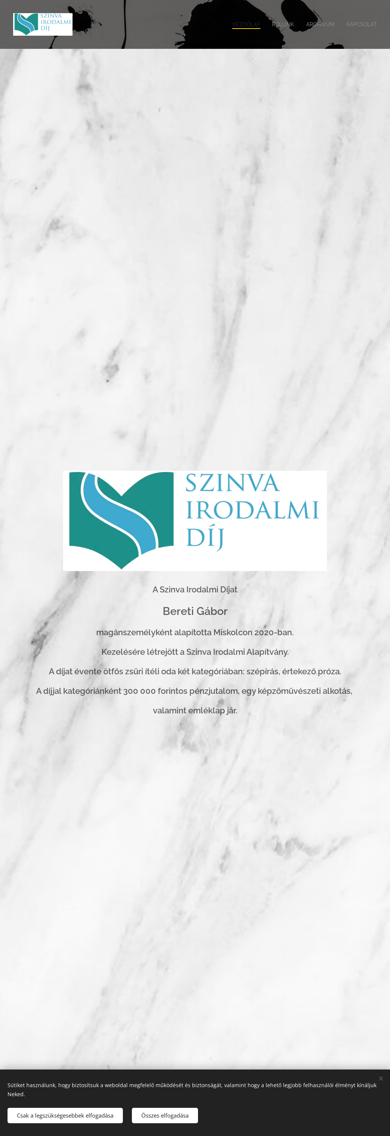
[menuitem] (241, 24)
